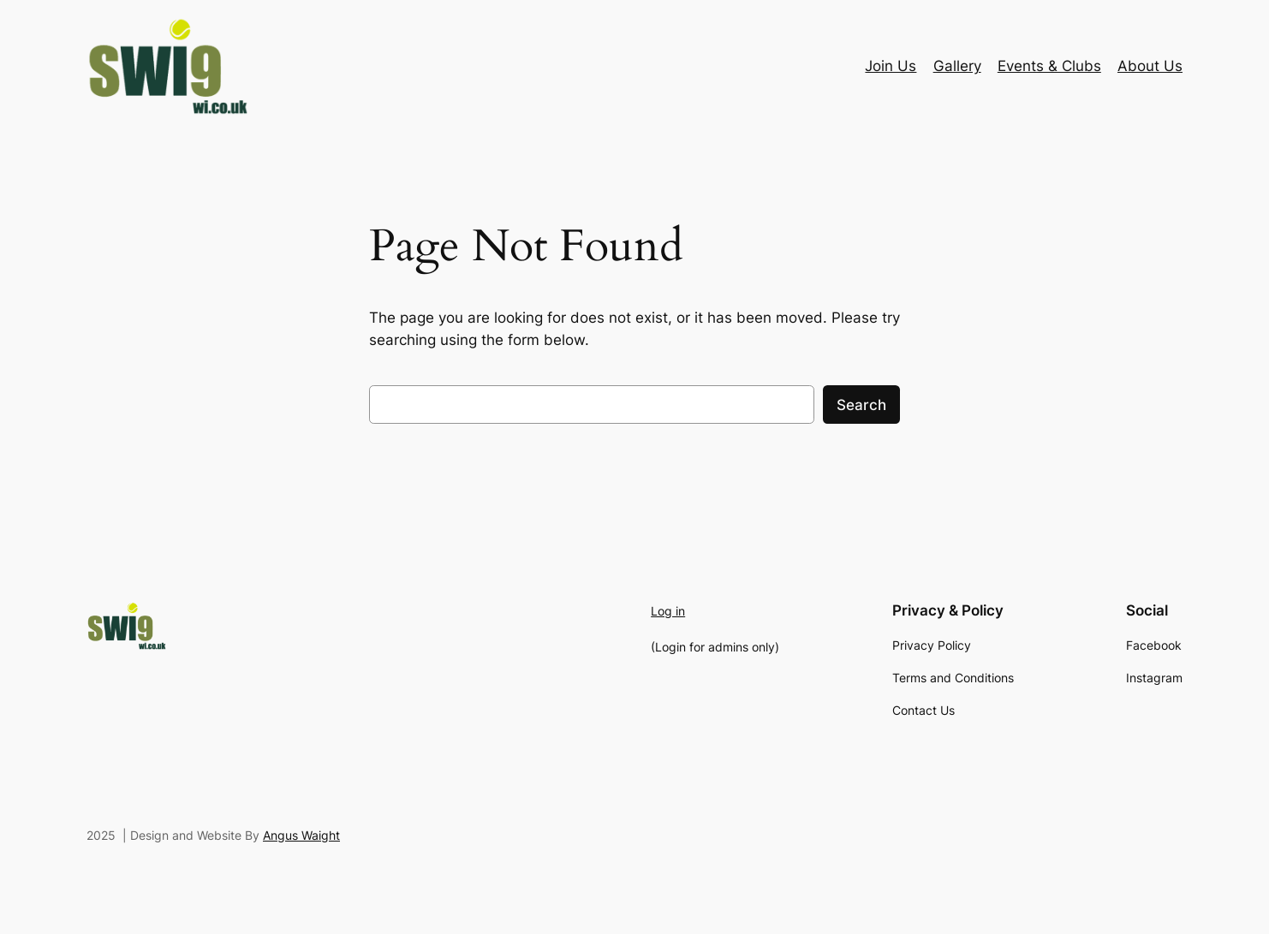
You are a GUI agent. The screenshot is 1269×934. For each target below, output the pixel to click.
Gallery (957, 65)
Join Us (890, 65)
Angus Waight (301, 835)
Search (861, 404)
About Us (1150, 65)
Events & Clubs (1049, 65)
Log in (668, 611)
